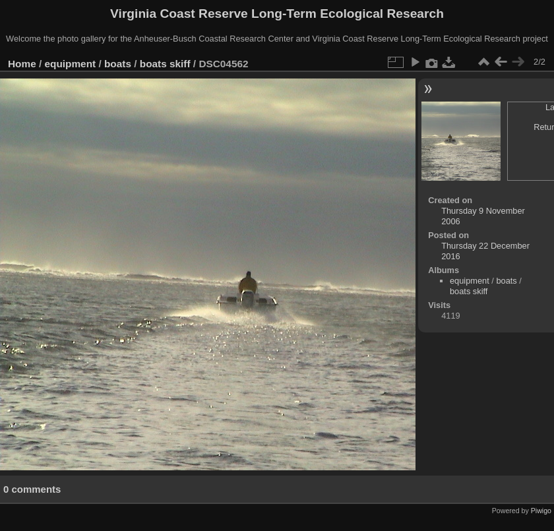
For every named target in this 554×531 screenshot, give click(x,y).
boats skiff (165, 63)
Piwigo (541, 511)
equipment (70, 63)
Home (22, 63)
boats (117, 63)
